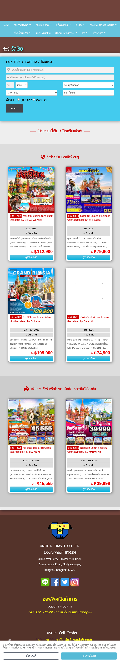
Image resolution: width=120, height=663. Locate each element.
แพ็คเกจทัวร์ (62, 25)
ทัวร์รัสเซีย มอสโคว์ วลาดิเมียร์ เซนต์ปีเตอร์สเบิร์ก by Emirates (30, 319)
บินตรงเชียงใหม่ (43, 33)
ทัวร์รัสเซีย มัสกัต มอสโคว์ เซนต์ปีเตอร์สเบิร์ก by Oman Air (88, 319)
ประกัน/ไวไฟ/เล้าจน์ (64, 33)
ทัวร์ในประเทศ (42, 25)
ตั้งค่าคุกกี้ (31, 656)
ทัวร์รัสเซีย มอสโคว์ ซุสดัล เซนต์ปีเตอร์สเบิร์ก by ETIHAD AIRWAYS (31, 218)
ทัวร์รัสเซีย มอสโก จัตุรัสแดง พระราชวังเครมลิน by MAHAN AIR (87, 450)
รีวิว (83, 33)
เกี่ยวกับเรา (98, 33)
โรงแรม (79, 25)
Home (6, 25)
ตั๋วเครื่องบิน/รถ (21, 33)
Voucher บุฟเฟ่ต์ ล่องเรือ (102, 25)
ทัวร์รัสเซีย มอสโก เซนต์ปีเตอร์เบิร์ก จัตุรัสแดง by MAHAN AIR (30, 450)
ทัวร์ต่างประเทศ (21, 25)
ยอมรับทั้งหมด (89, 656)
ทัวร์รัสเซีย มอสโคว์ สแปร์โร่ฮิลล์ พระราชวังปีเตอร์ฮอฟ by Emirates (88, 218)
